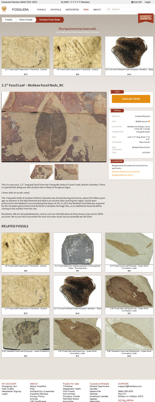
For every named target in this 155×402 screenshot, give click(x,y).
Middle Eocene (143, 121)
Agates (93, 399)
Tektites (94, 394)
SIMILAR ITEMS (131, 99)
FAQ (32, 388)
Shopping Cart (9, 386)
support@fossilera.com (130, 386)
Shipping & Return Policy (122, 175)
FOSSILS (41, 9)
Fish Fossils (69, 391)
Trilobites (67, 386)
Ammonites (69, 394)
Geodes (93, 388)
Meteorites (95, 391)
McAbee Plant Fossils (141, 147)
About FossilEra (38, 386)
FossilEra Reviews (39, 394)
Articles (34, 399)
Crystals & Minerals (99, 383)
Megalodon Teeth (72, 388)
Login (148, 2)
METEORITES (72, 9)
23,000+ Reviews (75, 2)
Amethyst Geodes (99, 396)
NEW (86, 9)
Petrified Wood (71, 399)
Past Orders (8, 388)
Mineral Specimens (99, 386)
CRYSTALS (55, 9)
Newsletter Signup (11, 391)
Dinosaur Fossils (71, 396)
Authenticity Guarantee (42, 391)
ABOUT (97, 9)
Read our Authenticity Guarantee (126, 172)
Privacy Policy (37, 396)
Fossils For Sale (71, 383)
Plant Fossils (144, 142)
